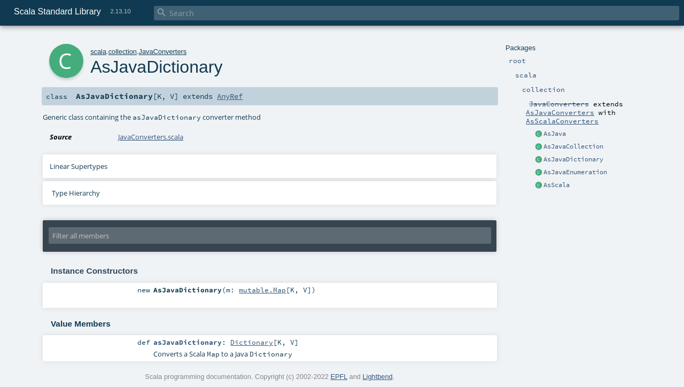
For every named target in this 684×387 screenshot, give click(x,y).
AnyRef (230, 96)
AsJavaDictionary (573, 159)
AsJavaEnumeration (575, 172)
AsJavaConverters (560, 112)
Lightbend (377, 377)
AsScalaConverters (562, 121)
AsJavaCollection (573, 146)
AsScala (556, 185)
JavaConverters (163, 52)
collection (122, 52)
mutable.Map (262, 289)
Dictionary (251, 342)
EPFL (338, 377)
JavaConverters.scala (150, 137)
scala (98, 52)
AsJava (554, 133)
